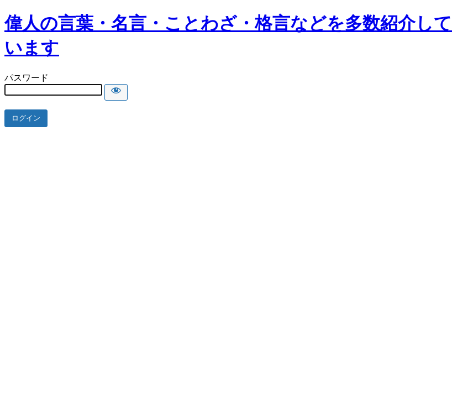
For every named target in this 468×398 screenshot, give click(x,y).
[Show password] (116, 92)
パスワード (26, 77)
